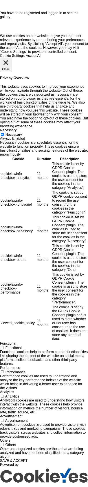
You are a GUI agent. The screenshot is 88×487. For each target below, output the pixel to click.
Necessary (13, 136)
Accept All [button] (33, 57)
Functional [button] (8, 345)
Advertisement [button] (11, 418)
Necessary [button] (8, 132)
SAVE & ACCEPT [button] (14, 462)
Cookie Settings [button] (12, 57)
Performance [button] (10, 369)
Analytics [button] (7, 394)
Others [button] (5, 442)
